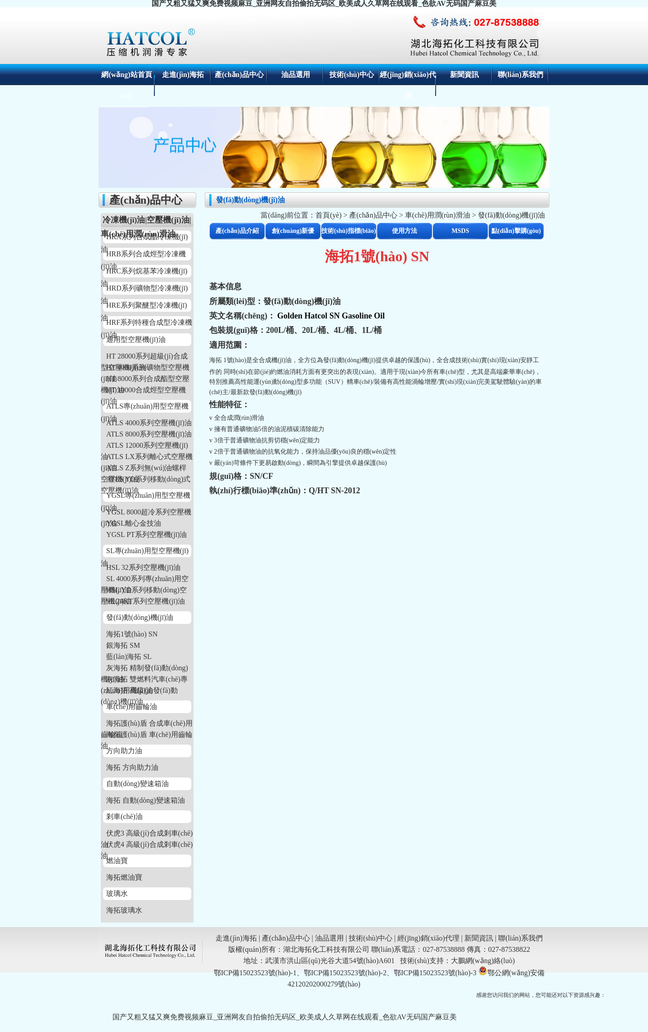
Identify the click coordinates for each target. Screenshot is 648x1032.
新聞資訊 (464, 74)
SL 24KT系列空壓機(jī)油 (145, 601)
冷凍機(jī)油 (124, 219)
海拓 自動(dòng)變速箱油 (145, 800)
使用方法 (404, 230)
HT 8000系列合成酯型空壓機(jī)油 (145, 379)
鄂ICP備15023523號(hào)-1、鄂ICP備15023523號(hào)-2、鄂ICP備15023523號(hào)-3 (345, 973)
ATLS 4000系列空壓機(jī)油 (149, 423)
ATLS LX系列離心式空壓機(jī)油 (147, 457)
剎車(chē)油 (124, 816)
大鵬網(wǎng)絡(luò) (483, 960)
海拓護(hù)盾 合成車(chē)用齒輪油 (147, 724)
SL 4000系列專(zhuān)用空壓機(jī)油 (145, 579)
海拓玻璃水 (124, 910)
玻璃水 (117, 893)
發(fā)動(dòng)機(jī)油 (139, 617)
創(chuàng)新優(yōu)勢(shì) (293, 233)
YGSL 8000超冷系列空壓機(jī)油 (146, 513)
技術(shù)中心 (351, 74)
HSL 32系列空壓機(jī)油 (143, 567)
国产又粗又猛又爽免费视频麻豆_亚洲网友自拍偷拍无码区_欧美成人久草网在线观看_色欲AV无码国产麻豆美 (284, 1017)
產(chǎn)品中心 (239, 74)
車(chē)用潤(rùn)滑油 (437, 215)
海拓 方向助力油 (132, 767)
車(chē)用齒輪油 (131, 706)
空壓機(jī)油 (168, 219)
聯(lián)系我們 (520, 74)
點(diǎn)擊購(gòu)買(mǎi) (516, 233)
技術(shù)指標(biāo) (348, 230)
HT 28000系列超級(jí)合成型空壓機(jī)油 (144, 357)
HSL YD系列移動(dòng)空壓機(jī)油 (144, 591)
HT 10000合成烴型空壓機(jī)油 (143, 391)
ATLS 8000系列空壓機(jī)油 (149, 434)
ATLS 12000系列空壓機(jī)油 (144, 446)
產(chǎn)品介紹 (237, 230)
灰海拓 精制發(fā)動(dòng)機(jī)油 (144, 668)
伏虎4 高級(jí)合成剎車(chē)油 (147, 845)
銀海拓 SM (123, 645)
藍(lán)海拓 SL (129, 656)
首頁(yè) (328, 215)
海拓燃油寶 (124, 877)
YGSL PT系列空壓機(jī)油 (146, 534)
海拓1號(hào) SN (132, 634)
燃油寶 (117, 860)
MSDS (460, 230)
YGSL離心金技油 (133, 523)
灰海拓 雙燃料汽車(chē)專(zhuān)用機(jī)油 (144, 680)
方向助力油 (124, 751)
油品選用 (295, 74)
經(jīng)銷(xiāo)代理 (428, 938)
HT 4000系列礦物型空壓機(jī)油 (145, 368)
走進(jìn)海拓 (183, 74)
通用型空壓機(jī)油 (136, 339)
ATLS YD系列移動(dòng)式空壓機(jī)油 (145, 480)
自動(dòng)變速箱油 (137, 783)
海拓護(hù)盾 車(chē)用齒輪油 (147, 735)
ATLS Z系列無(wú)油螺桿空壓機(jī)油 (143, 468)
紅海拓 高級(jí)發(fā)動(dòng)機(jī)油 (139, 691)
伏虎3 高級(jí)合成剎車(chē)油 (147, 834)
